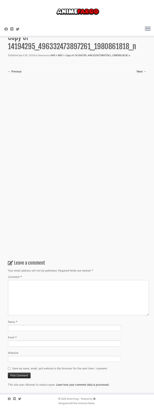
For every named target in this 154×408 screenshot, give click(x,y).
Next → (141, 71)
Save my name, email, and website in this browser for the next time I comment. (60, 368)
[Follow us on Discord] (13, 29)
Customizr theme (86, 403)
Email (12, 337)
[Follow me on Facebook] (7, 29)
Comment (15, 277)
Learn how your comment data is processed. (82, 385)
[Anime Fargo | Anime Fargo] (77, 11)
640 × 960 (56, 55)
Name (12, 322)
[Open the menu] (148, 29)
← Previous (15, 71)
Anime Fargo (73, 398)
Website (13, 353)
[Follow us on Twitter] (19, 29)
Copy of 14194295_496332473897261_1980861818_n (97, 55)
